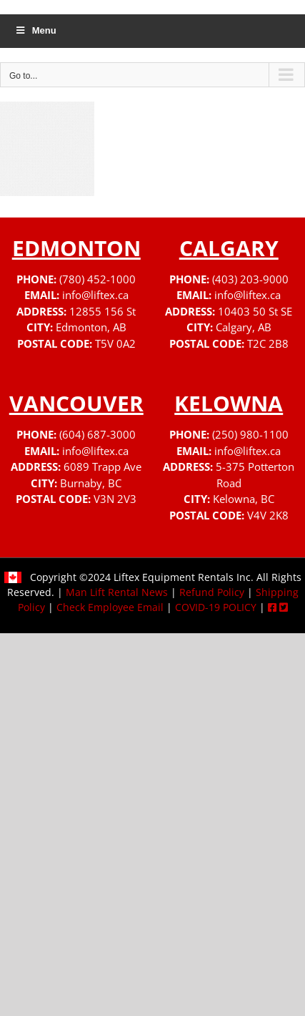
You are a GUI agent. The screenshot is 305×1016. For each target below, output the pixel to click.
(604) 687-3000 (97, 434)
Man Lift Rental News (117, 592)
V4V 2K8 (268, 515)
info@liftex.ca (95, 295)
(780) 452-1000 (97, 279)
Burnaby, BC (90, 483)
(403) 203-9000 (250, 279)
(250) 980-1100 (250, 434)
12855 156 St (102, 311)
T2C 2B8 (268, 343)
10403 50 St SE (255, 311)
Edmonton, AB (91, 327)
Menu (35, 30)
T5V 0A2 (115, 343)
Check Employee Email (110, 607)
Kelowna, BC (243, 499)
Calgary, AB (243, 327)
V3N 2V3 (115, 499)
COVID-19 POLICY (215, 607)
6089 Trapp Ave (102, 466)
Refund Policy (211, 592)
